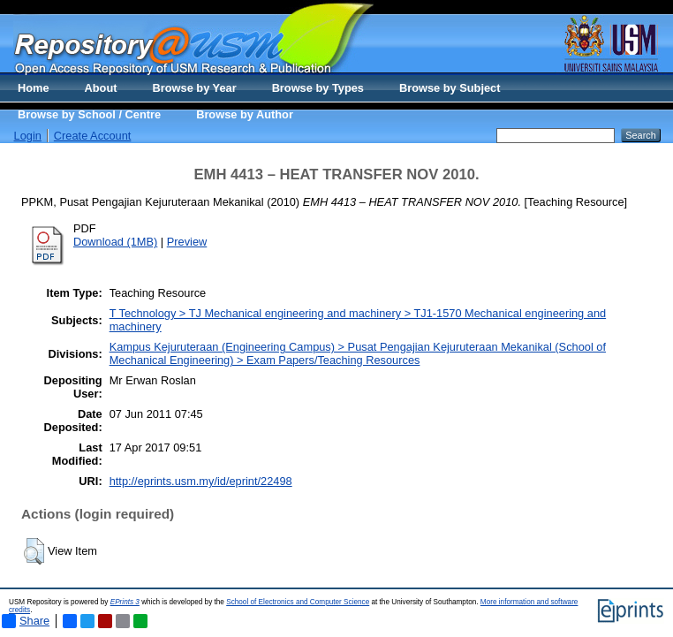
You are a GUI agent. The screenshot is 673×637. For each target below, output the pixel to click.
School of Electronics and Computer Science (297, 602)
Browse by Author (244, 114)
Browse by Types (318, 88)
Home (33, 88)
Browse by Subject (450, 88)
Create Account (93, 135)
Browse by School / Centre (89, 114)
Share (25, 621)
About (101, 88)
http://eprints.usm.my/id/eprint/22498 (201, 481)
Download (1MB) (115, 241)
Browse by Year (195, 88)
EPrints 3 (125, 602)
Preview (187, 241)
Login (28, 135)
